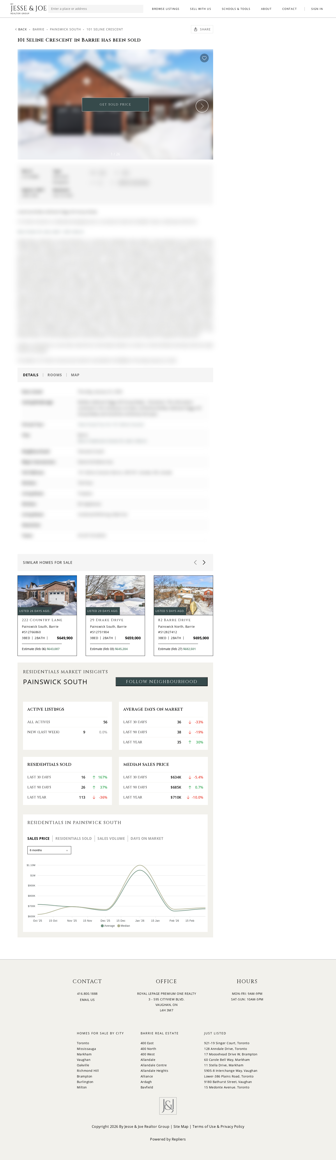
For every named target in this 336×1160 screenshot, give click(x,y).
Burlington (85, 1082)
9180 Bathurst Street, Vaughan (228, 1082)
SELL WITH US (200, 9)
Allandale (148, 1060)
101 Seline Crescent (105, 29)
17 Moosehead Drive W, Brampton (230, 1054)
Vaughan (84, 1060)
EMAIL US (87, 1000)
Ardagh (146, 1082)
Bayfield (147, 1087)
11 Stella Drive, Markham (223, 1065)
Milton (82, 1087)
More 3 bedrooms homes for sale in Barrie (112, 441)
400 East (147, 1043)
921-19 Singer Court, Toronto (226, 1043)
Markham (84, 1054)
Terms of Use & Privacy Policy (218, 1126)
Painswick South (65, 29)
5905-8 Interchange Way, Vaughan (231, 1071)
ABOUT (266, 9)
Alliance (147, 1076)
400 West (148, 1054)
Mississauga (86, 1049)
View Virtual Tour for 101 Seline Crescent (111, 424)
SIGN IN (317, 9)
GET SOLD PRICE (115, 104)
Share (202, 29)
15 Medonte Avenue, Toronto (226, 1087)
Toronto (83, 1043)
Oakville (83, 1065)
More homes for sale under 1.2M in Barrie (51, 232)
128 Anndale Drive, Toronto (225, 1049)
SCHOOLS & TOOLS (236, 9)
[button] (202, 106)
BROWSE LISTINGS (166, 9)
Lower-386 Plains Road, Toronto (228, 1076)
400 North (148, 1049)
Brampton (84, 1076)
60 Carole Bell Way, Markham (227, 1060)
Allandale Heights (154, 1071)
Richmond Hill (88, 1071)
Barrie (38, 29)
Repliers (179, 1139)
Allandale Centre (154, 1065)
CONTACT (289, 9)
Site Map (181, 1126)
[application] (115, 894)
